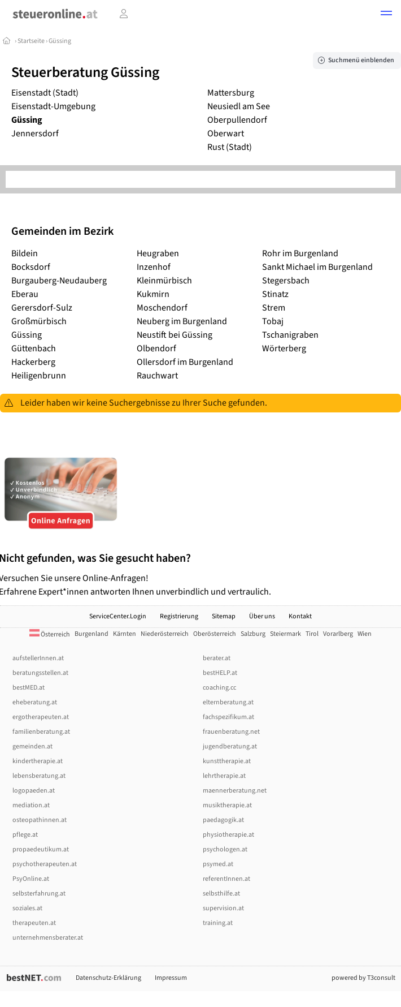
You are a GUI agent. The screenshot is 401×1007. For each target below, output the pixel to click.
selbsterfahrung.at (39, 893)
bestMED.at (28, 687)
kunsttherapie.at (227, 761)
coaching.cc (219, 687)
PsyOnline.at (30, 879)
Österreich (49, 634)
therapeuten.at (34, 923)
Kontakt (300, 616)
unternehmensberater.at (47, 938)
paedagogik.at (223, 820)
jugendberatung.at (230, 746)
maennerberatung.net (235, 790)
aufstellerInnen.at (38, 658)
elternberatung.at (228, 702)
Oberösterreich (214, 634)
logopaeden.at (33, 790)
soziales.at (27, 908)
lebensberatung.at (39, 776)
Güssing (60, 41)
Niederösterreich (165, 634)
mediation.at (31, 805)
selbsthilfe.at (221, 893)
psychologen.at (225, 849)
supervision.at (223, 908)
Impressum (171, 978)
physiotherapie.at (228, 835)
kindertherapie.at (37, 761)
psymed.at (218, 864)
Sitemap (224, 616)
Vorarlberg (338, 634)
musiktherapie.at (227, 805)
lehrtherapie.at (224, 776)
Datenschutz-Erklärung (108, 978)
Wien (365, 634)
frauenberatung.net (231, 732)
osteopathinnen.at (39, 820)
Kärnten (124, 634)
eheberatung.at (34, 702)
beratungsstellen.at (40, 673)
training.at (218, 923)
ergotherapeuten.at (40, 717)
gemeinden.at (32, 746)
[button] (386, 14)
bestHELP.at (220, 673)
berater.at (216, 658)
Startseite (32, 41)
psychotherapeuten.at (44, 864)
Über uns (262, 616)
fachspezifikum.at (228, 717)
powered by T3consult (363, 978)
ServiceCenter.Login (117, 616)
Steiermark (285, 634)
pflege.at (25, 835)
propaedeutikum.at (40, 849)
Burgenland (91, 634)
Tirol (312, 634)
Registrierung (179, 616)
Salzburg (253, 634)
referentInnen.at (226, 879)
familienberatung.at (41, 732)
